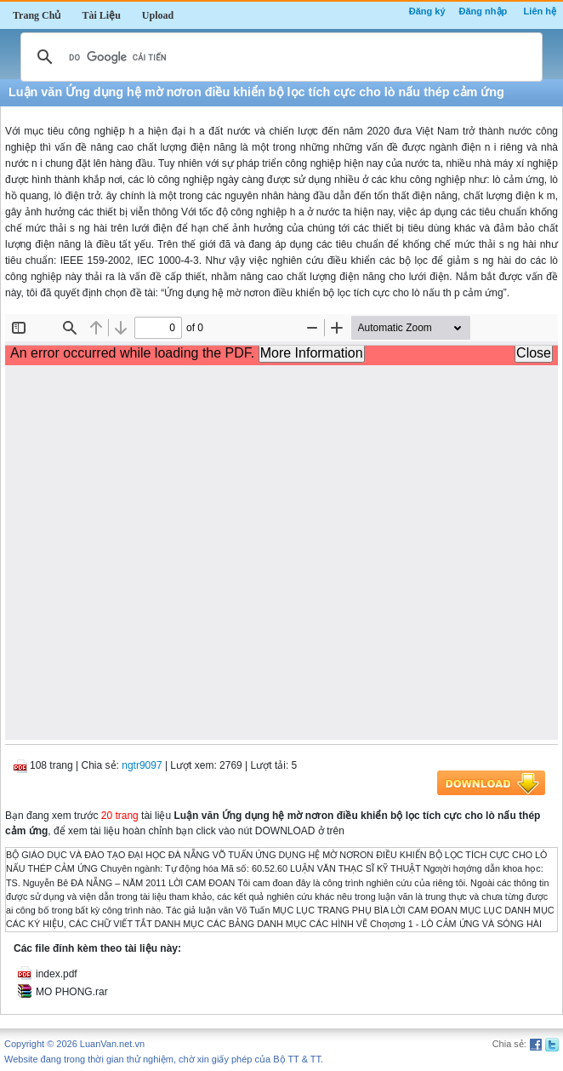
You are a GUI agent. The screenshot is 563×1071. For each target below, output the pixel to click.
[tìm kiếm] (279, 57)
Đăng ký (427, 11)
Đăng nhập (483, 11)
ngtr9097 (142, 765)
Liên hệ (540, 11)
